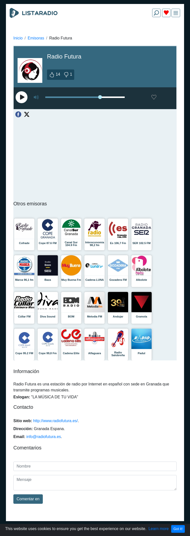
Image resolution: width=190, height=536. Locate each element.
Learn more (158, 529)
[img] (175, 13)
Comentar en (28, 499)
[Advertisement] (95, 32)
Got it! (178, 529)
